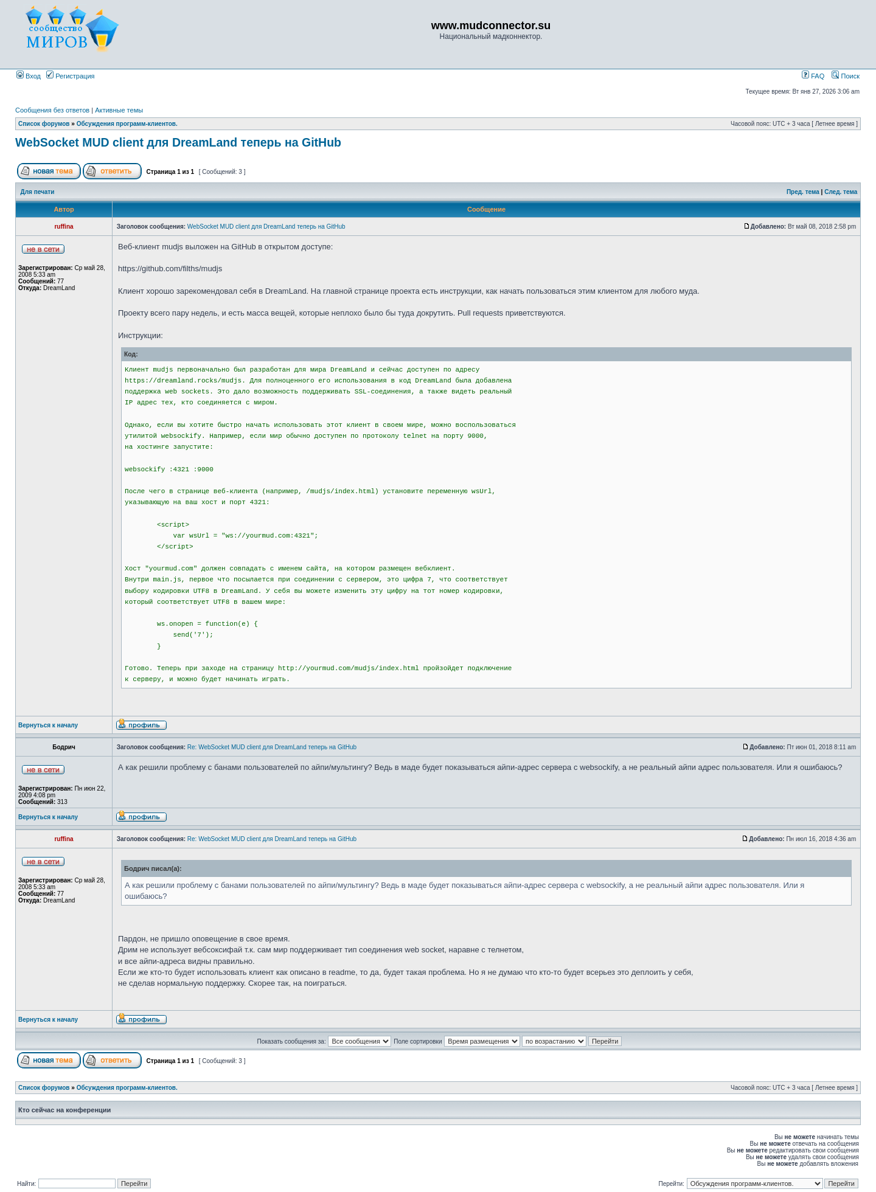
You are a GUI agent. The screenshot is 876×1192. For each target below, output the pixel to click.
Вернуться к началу (48, 725)
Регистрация (70, 76)
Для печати (38, 192)
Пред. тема (803, 192)
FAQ (813, 76)
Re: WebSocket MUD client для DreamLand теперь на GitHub (271, 747)
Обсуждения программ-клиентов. (127, 123)
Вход (28, 76)
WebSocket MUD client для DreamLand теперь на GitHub (178, 142)
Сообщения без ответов (52, 110)
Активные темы (119, 110)
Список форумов (44, 123)
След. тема (840, 192)
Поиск (846, 76)
